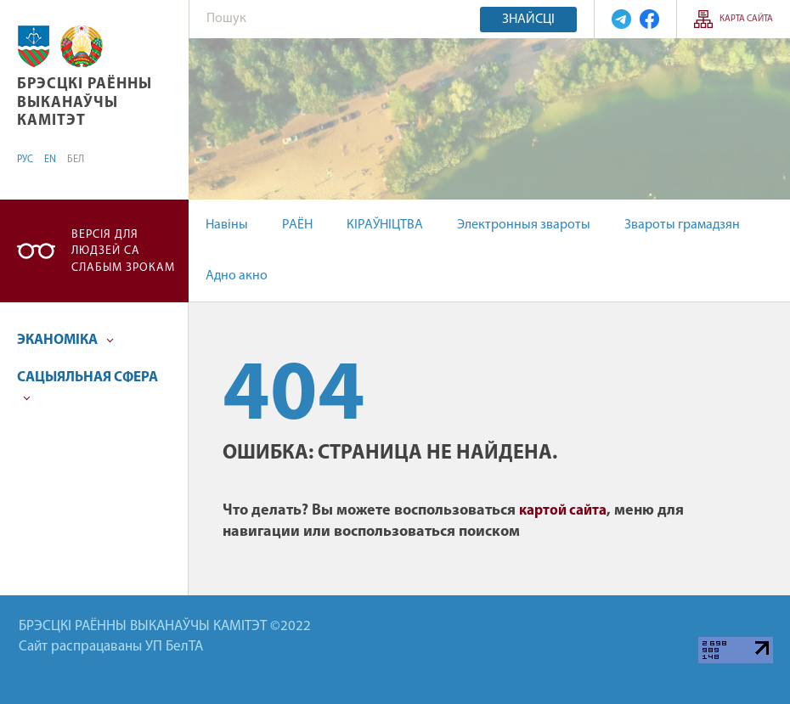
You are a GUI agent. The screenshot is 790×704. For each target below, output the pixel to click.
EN (50, 160)
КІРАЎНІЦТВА (385, 225)
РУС (25, 160)
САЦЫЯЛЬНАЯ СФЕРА (87, 386)
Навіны (227, 225)
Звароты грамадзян (682, 225)
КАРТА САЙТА (746, 19)
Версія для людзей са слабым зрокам (123, 251)
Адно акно (237, 276)
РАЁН (297, 225)
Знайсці (528, 19)
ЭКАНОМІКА (65, 340)
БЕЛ (75, 160)
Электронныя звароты (523, 225)
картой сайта (563, 511)
